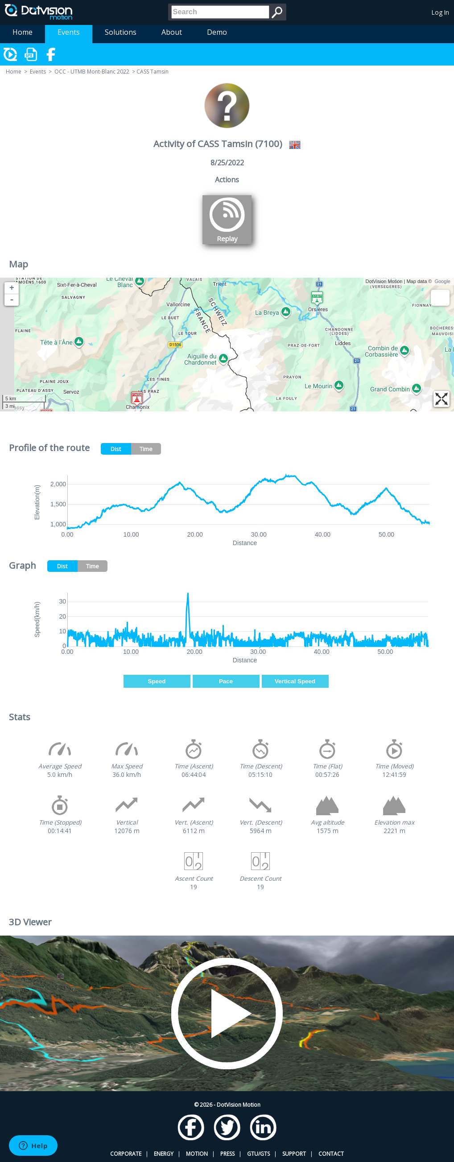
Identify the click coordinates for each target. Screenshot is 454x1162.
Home (22, 32)
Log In (440, 12)
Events (69, 32)
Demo (217, 32)
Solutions (120, 32)
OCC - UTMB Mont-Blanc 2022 (91, 71)
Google (442, 281)
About (171, 32)
